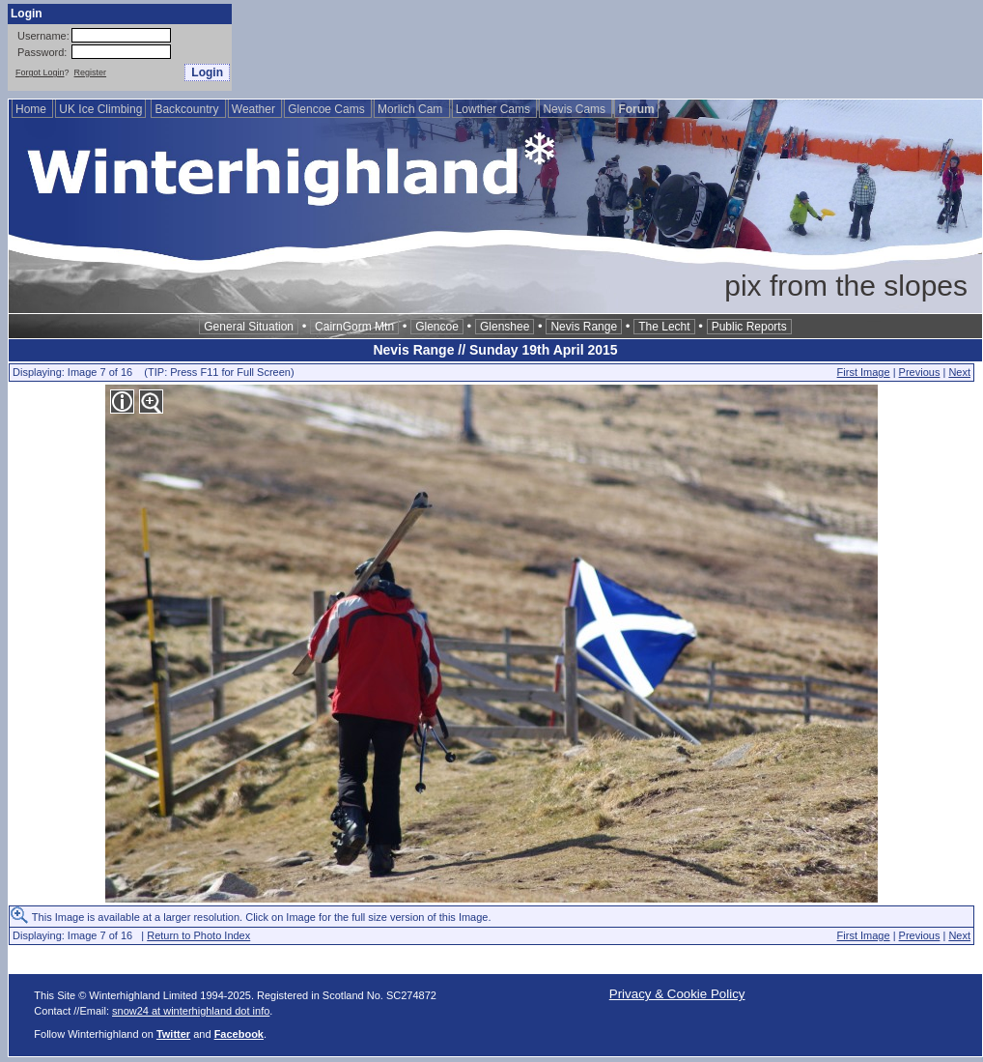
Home (32, 109)
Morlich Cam (412, 109)
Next (959, 372)
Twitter (173, 1034)
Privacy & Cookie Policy (677, 994)
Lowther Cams (495, 109)
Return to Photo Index (198, 935)
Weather (255, 109)
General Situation (249, 326)
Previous (920, 372)
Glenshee (504, 326)
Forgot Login (40, 72)
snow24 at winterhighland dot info (190, 1011)
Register (90, 72)
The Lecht (663, 326)
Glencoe (437, 326)
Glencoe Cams (328, 109)
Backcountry (187, 109)
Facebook (239, 1034)
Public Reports (749, 326)
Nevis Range (583, 326)
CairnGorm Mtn (354, 326)
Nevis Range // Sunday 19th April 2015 (495, 350)
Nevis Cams (575, 109)
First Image (863, 372)
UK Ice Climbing (100, 109)
